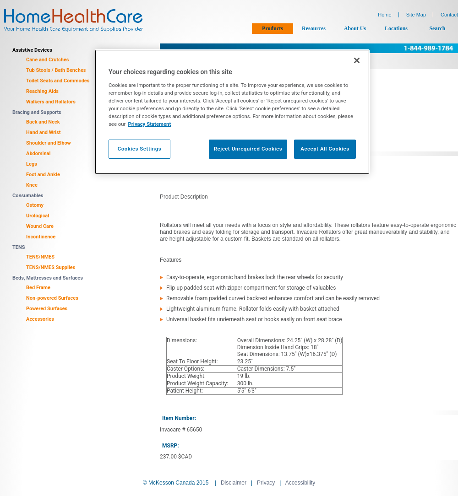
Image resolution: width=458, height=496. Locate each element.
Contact (449, 14)
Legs (31, 164)
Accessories (40, 319)
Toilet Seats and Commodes (57, 81)
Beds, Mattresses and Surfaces (47, 278)
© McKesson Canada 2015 (176, 483)
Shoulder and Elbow (48, 143)
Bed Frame (38, 288)
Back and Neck (43, 122)
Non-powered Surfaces (52, 298)
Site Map (416, 14)
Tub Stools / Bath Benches (56, 70)
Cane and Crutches (47, 60)
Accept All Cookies (324, 149)
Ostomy (35, 205)
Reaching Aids (42, 91)
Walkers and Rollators (51, 102)
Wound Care (40, 226)
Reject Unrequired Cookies (248, 149)
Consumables (28, 196)
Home (384, 14)
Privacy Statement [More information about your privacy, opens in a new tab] (149, 124)
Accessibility (300, 483)
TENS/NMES (40, 257)
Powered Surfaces (46, 309)
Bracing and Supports (36, 112)
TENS (18, 247)
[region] (232, 111)
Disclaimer (233, 483)
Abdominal (38, 153)
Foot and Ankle (43, 175)
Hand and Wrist (43, 132)
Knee (32, 185)
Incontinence (40, 237)
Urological (37, 216)
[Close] (357, 60)
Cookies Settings (140, 149)
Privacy (266, 483)
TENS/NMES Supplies (50, 267)
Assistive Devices (32, 50)
